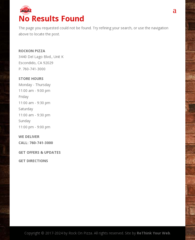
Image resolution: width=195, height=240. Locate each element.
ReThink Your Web (153, 233)
